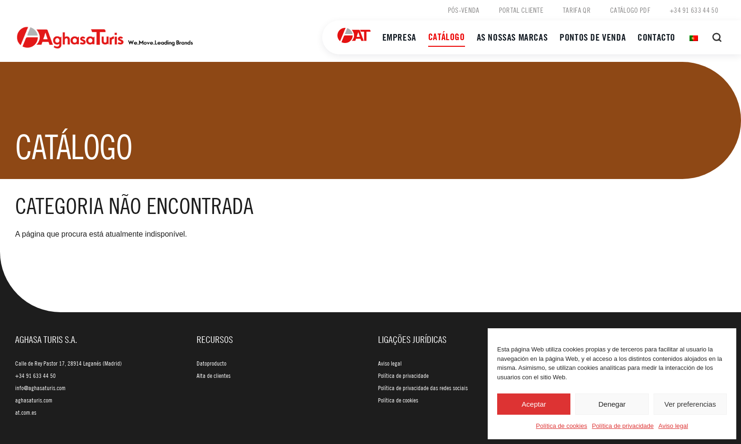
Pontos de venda (593, 37)
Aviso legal (673, 425)
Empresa (399, 37)
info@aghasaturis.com (40, 388)
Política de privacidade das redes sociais (423, 388)
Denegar (612, 404)
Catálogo (446, 37)
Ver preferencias (690, 404)
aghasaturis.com (33, 400)
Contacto (656, 37)
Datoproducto (211, 363)
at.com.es (25, 412)
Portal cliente (521, 10)
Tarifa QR (577, 10)
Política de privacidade (623, 425)
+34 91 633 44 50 (694, 10)
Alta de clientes (214, 375)
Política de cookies (561, 425)
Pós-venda (464, 10)
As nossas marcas (512, 37)
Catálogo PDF (630, 10)
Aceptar (534, 404)
